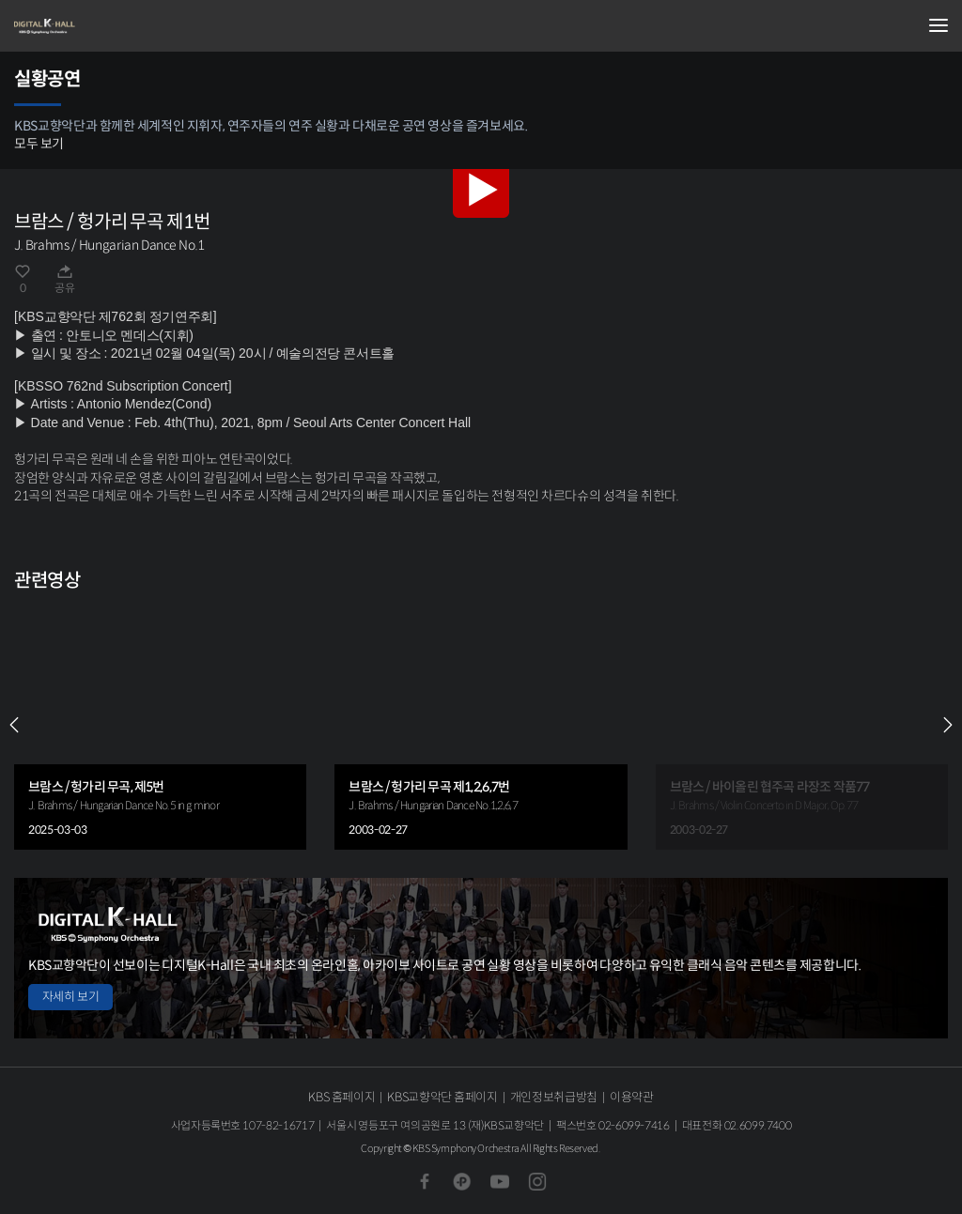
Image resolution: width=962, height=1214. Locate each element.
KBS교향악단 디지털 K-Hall (108, 26)
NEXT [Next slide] (948, 725)
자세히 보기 (70, 997)
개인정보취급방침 (553, 1097)
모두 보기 (39, 143)
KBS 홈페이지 (341, 1097)
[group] (160, 725)
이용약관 (632, 1097)
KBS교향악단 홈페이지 (442, 1097)
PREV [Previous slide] (14, 725)
